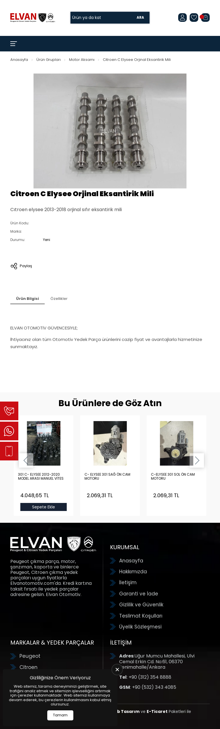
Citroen (28, 667)
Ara (140, 17)
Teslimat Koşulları (140, 616)
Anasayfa (19, 59)
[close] (117, 669)
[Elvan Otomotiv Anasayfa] (32, 17)
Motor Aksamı (82, 59)
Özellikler (59, 298)
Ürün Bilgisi (27, 298)
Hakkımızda (133, 571)
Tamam (60, 715)
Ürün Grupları (48, 59)
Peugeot (29, 656)
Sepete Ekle (43, 507)
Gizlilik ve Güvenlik (141, 605)
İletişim (128, 582)
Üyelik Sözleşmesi (140, 627)
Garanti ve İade (138, 594)
